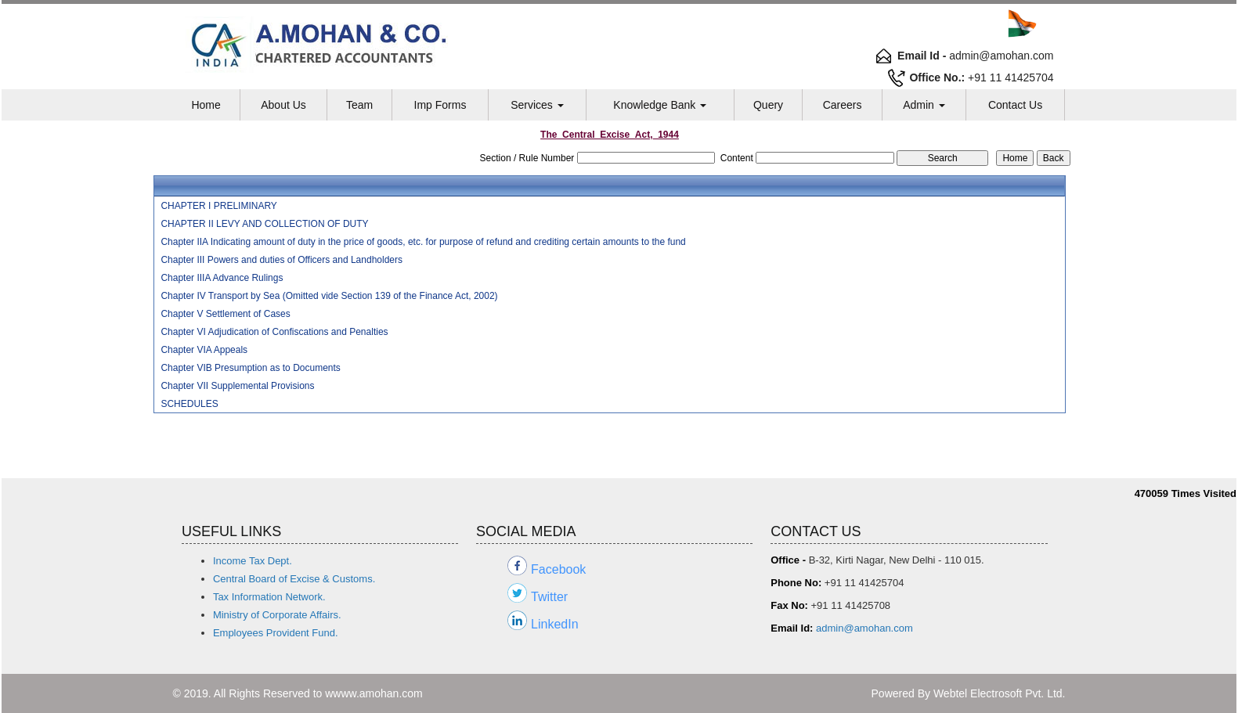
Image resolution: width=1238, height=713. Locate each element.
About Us (283, 105)
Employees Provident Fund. (275, 633)
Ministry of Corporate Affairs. (277, 615)
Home (205, 105)
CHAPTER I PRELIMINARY (218, 205)
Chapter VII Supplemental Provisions (237, 385)
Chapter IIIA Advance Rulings (222, 277)
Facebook (558, 569)
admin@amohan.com (864, 628)
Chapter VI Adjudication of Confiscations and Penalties (274, 331)
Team (359, 105)
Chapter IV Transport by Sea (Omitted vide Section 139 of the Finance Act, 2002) (329, 295)
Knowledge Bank (659, 105)
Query (768, 105)
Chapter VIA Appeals (204, 349)
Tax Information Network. (269, 597)
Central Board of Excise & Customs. (294, 579)
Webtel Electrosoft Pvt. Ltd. (999, 693)
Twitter (549, 596)
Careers (842, 105)
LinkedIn (555, 624)
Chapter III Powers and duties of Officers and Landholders (281, 259)
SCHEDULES (189, 403)
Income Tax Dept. (252, 561)
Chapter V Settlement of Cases (225, 313)
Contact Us (1015, 105)
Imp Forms (440, 105)
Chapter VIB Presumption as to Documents (250, 367)
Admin (924, 105)
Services (537, 105)
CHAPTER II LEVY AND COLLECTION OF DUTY (264, 223)
